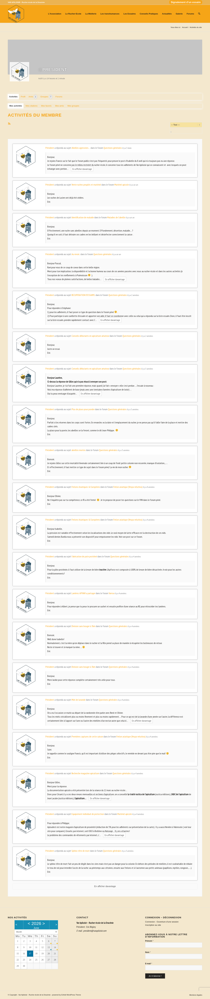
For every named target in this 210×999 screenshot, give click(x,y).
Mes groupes (73, 106)
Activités (13, 96)
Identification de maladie (83, 217)
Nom (148, 952)
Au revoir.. (76, 254)
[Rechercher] (199, 14)
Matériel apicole (121, 184)
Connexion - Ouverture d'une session (162, 922)
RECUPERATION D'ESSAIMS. (83, 295)
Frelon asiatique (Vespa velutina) (127, 486)
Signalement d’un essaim (186, 2)
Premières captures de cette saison (87, 736)
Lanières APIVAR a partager (83, 593)
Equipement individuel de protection (88, 814)
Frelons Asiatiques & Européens (86, 486)
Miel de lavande (78, 699)
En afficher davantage (82, 168)
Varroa (111, 593)
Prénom (149, 941)
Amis (33, 97)
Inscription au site (153, 925)
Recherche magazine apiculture (85, 773)
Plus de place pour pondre (83, 409)
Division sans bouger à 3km (83, 626)
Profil (23, 96)
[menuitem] (185, 2)
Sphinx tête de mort (81, 850)
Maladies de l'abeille (116, 217)
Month (19, 932)
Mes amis (59, 106)
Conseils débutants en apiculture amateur (90, 335)
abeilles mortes (79, 450)
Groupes (46, 97)
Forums (58, 96)
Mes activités (15, 106)
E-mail (148, 963)
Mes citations (32, 106)
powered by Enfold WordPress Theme (66, 995)
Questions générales (113, 147)
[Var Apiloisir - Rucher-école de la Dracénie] (16, 14)
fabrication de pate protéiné (84, 556)
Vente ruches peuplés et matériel (86, 184)
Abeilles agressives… (81, 147)
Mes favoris (46, 106)
